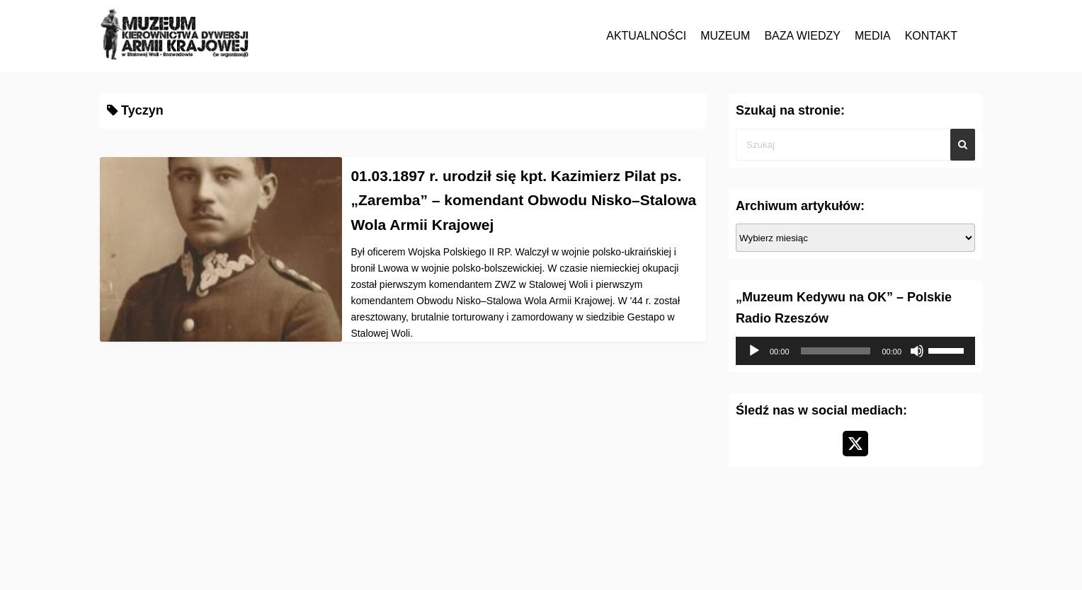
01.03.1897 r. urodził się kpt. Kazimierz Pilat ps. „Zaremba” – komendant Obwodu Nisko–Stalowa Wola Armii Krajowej (523, 200)
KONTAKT (931, 36)
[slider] (836, 350)
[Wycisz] (917, 351)
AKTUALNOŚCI (646, 36)
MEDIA (873, 36)
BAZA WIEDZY (802, 36)
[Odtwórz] (754, 351)
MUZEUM (725, 36)
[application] (855, 351)
